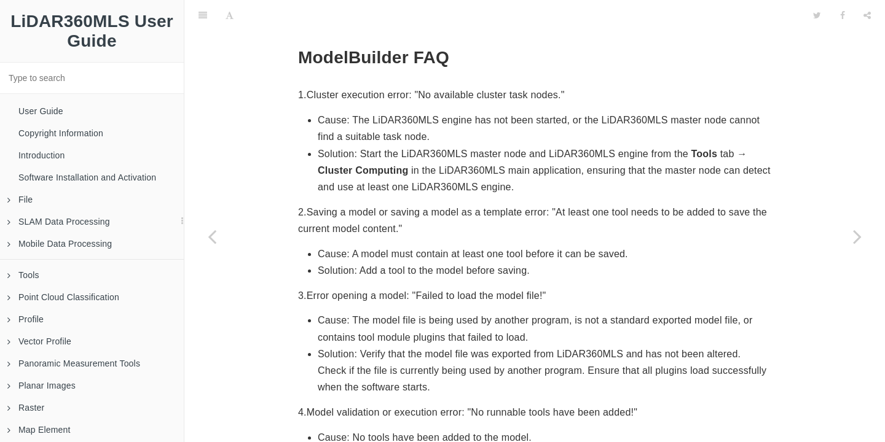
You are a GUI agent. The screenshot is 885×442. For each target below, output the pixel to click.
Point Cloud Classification (63, 297)
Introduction (41, 155)
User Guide (40, 111)
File (20, 199)
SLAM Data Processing (58, 222)
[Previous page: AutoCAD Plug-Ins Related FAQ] (212, 236)
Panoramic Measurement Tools (73, 363)
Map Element (39, 430)
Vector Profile (39, 341)
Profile (25, 319)
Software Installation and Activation (87, 177)
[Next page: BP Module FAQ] (857, 236)
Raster (25, 408)
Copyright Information (60, 133)
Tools (23, 275)
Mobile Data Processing (59, 244)
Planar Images (41, 385)
